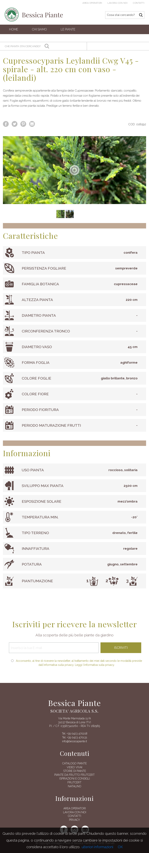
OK (120, 847)
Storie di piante (74, 771)
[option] (74, 170)
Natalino (74, 786)
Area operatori (92, 3)
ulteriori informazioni (97, 847)
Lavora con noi (117, 3)
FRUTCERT (74, 782)
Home (13, 29)
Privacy (74, 819)
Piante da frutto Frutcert (74, 774)
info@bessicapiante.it (74, 741)
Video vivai (74, 767)
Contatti (138, 3)
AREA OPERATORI (74, 808)
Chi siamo (39, 29)
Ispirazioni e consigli (74, 778)
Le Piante (68, 29)
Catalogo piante (74, 763)
